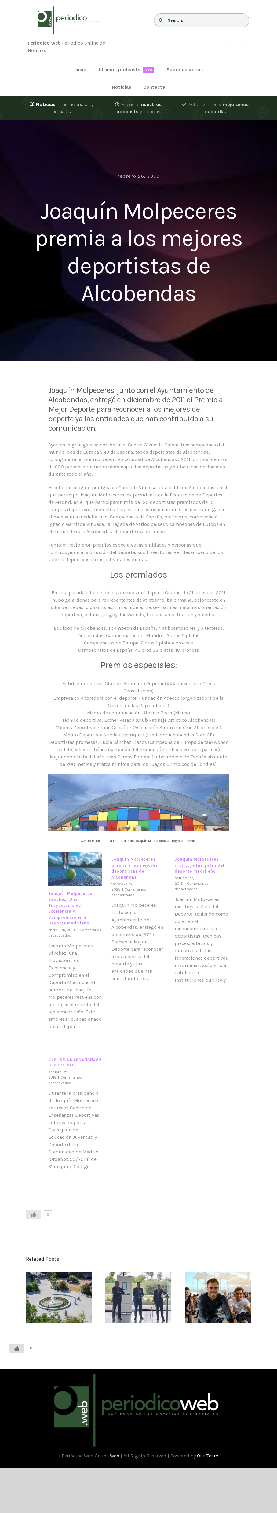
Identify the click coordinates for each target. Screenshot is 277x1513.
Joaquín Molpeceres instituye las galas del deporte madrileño (199, 865)
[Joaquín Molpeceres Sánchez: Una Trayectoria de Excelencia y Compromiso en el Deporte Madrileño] (75, 869)
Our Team (207, 1456)
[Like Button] (33, 1214)
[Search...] (202, 20)
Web (114, 1456)
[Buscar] (161, 20)
